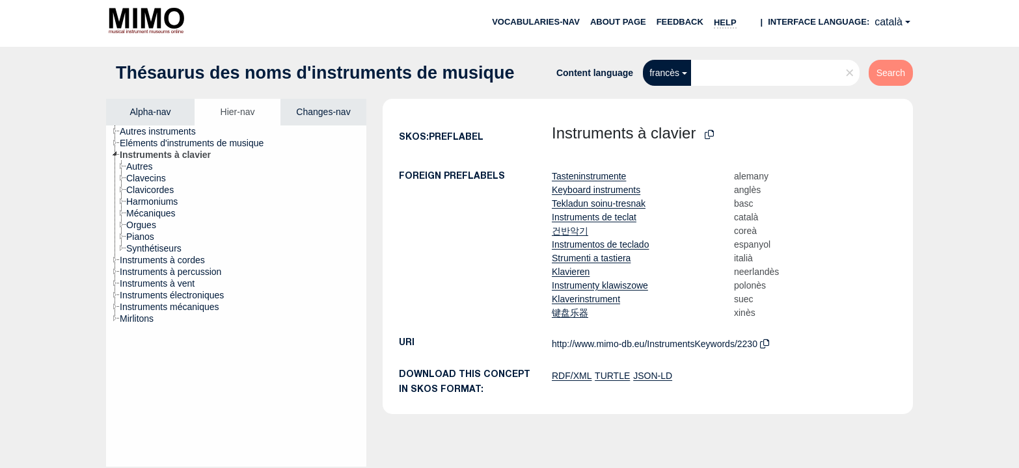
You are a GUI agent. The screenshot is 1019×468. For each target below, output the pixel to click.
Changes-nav (323, 112)
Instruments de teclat (594, 217)
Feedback (680, 22)
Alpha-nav (149, 112)
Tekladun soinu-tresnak (598, 203)
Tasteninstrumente (589, 176)
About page (618, 22)
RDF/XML (571, 375)
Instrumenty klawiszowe (600, 285)
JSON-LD (652, 375)
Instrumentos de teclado (600, 244)
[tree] (236, 296)
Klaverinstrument (586, 299)
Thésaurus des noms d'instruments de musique (315, 73)
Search (890, 73)
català (889, 21)
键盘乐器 (570, 312)
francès (664, 73)
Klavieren (571, 271)
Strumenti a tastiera (591, 258)
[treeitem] (163, 131)
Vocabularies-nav (536, 22)
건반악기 (570, 231)
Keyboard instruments (596, 190)
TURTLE (612, 375)
